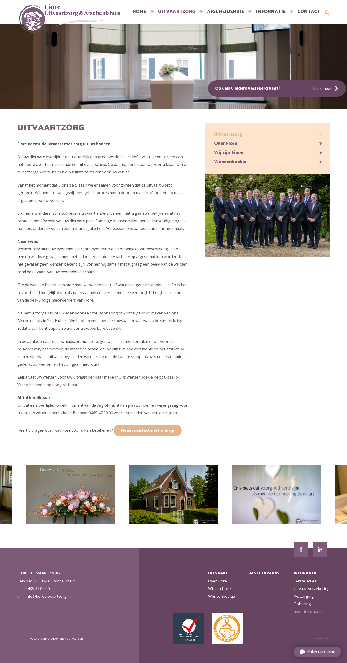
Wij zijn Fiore (268, 152)
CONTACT (308, 11)
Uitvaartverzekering (312, 588)
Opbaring (302, 604)
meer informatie (308, 611)
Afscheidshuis (225, 11)
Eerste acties (305, 581)
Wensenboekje (268, 162)
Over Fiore (268, 143)
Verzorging (304, 596)
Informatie (305, 573)
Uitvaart (218, 573)
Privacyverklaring (38, 638)
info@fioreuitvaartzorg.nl (44, 596)
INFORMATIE (271, 11)
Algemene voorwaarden (67, 638)
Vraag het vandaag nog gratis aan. (48, 384)
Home (139, 11)
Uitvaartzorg (176, 11)
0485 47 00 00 (101, 412)
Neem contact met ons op (147, 430)
